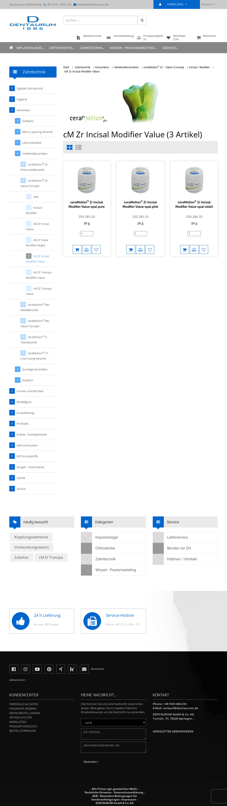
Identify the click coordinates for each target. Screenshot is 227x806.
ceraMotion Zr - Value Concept (163, 67)
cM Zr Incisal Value (37, 226)
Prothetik (22, 424)
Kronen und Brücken (30, 391)
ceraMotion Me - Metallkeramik (35, 307)
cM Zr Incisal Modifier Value (82, 71)
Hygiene (22, 99)
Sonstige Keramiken (35, 369)
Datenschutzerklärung (128, 792)
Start (66, 67)
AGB (95, 796)
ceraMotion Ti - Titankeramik (34, 339)
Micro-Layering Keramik (37, 132)
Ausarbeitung (25, 413)
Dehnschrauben (27, 445)
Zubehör (27, 380)
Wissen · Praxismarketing (133, 48)
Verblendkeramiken (126, 67)
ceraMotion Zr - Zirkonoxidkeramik (34, 167)
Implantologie (30, 48)
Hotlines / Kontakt (175, 559)
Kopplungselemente (31, 537)
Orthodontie (62, 48)
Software (27, 121)
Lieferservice (170, 537)
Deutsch (209, 4)
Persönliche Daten (23, 704)
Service (170, 48)
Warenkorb (207, 38)
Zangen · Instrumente (30, 467)
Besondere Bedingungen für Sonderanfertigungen (114, 797)
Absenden (90, 762)
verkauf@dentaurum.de (93, 4)
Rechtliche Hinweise (98, 792)
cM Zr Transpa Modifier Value (39, 275)
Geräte (21, 478)
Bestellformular (22, 731)
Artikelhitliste (20, 717)
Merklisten (17, 722)
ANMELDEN (174, 4)
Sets (36, 197)
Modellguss (24, 402)
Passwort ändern (22, 709)
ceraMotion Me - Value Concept (35, 323)
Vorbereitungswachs (31, 547)
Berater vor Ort (172, 548)
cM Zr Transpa (51, 557)
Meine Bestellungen (24, 713)
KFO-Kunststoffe (27, 456)
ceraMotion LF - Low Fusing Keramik (35, 355)
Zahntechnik (92, 48)
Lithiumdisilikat (31, 143)
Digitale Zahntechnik (30, 88)
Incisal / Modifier (199, 67)
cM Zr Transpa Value (39, 291)
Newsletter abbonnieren (173, 731)
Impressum (128, 799)
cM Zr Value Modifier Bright (37, 242)
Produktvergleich (23, 726)
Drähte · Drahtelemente (32, 434)
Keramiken (102, 67)
